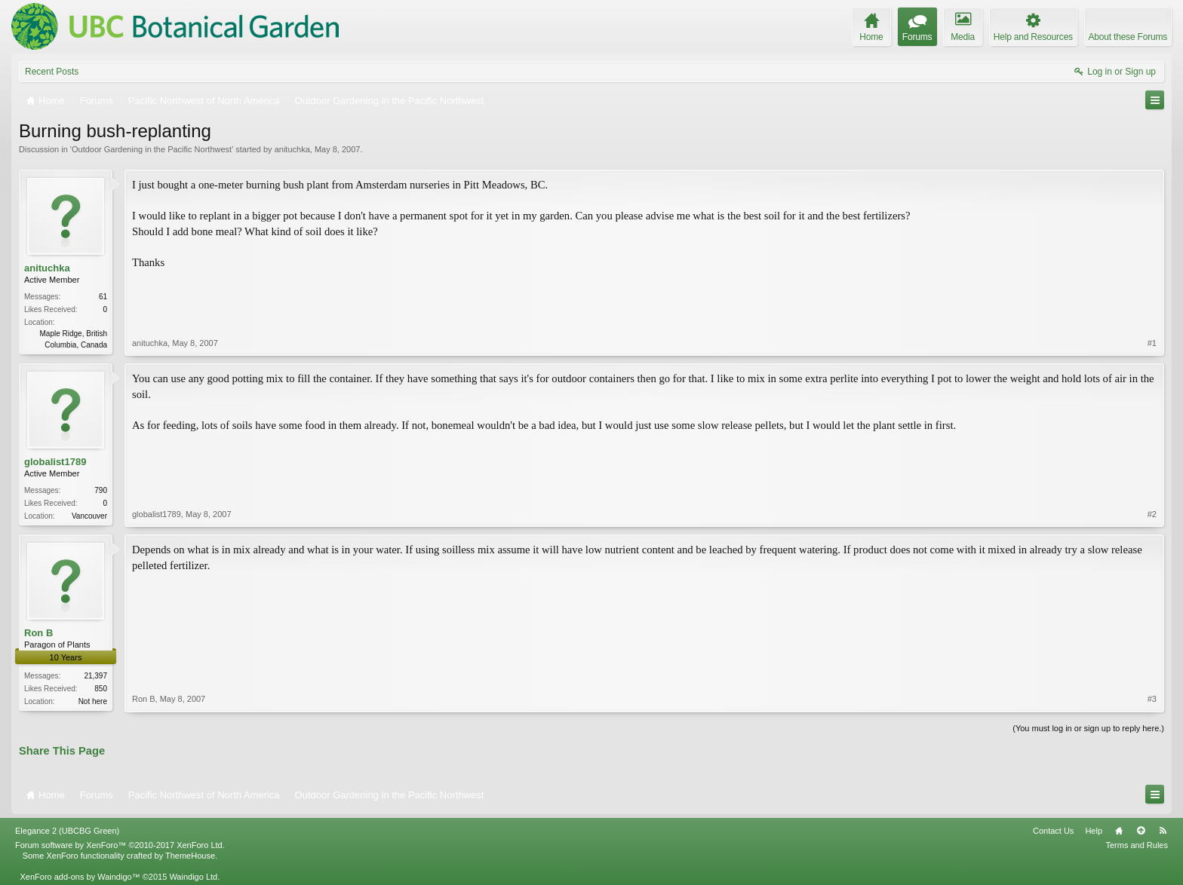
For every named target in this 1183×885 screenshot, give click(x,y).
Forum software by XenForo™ (120, 845)
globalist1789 (55, 461)
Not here (92, 701)
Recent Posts (51, 71)
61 (103, 296)
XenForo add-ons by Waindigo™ (80, 876)
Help (1093, 830)
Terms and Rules (1136, 845)
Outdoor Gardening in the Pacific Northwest (152, 149)
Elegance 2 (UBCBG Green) (67, 830)
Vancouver (89, 516)
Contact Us (1053, 830)
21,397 (95, 676)
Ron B (38, 632)
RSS (1162, 830)
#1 (1152, 343)
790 (100, 490)
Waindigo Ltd (193, 876)
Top (1140, 830)
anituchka (292, 149)
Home (1119, 830)
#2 (1152, 514)
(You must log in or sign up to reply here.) (1088, 728)
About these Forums (1128, 37)
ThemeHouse (190, 855)
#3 (1152, 698)
